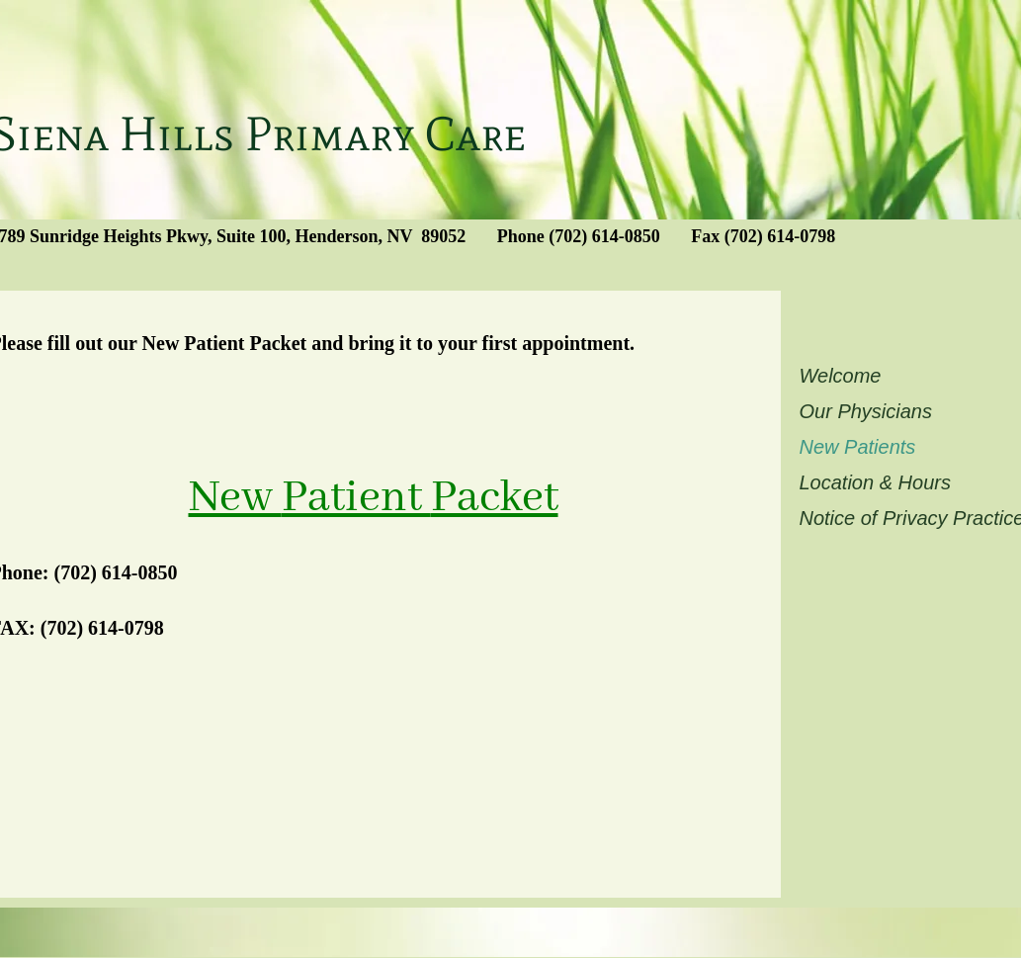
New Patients (858, 447)
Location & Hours (875, 482)
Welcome (841, 376)
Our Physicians (866, 411)
